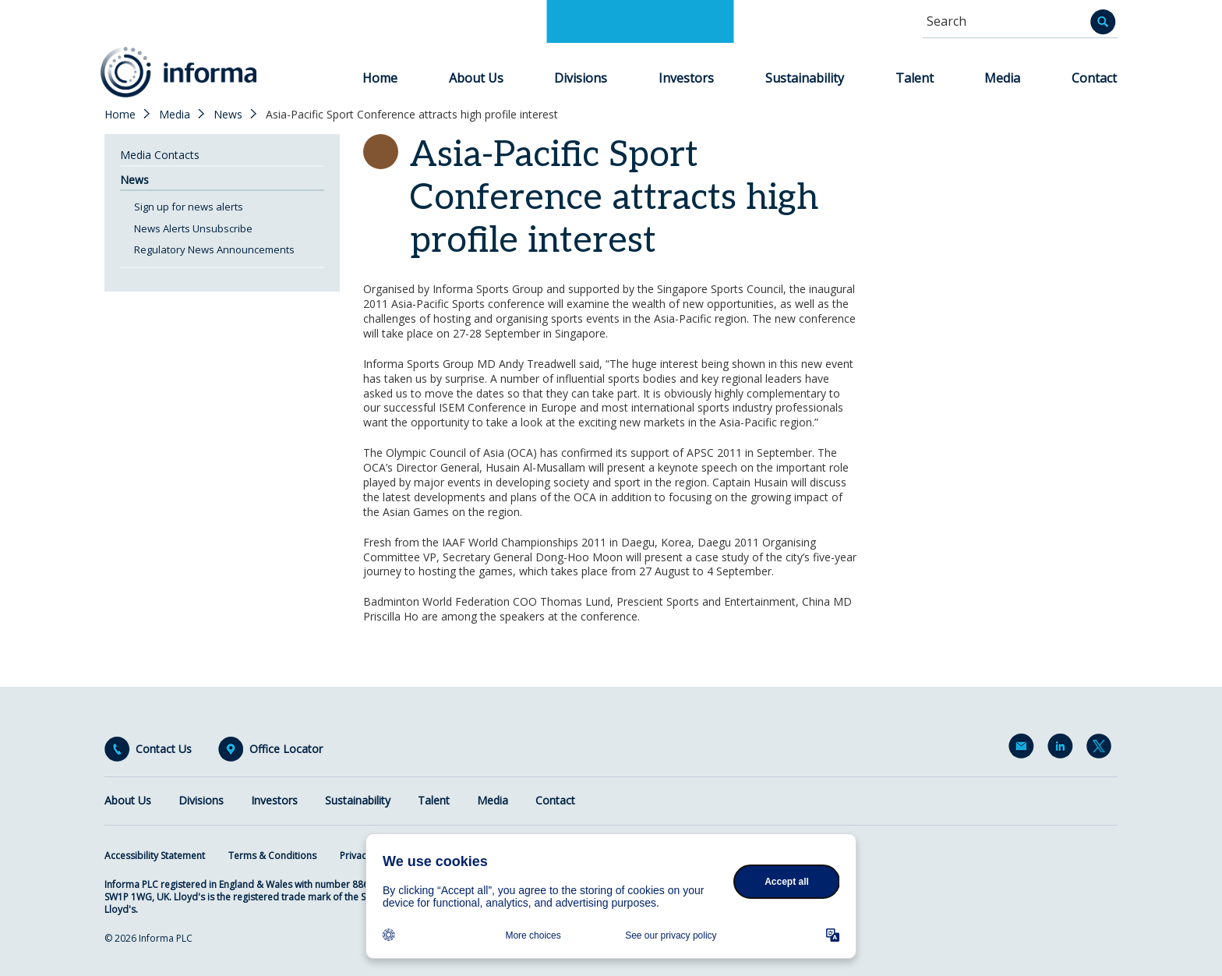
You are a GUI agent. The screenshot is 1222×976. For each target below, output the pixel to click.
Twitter (1102, 749)
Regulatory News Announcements (214, 249)
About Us (476, 78)
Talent (914, 78)
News (228, 115)
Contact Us (164, 749)
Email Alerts (1024, 749)
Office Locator (286, 749)
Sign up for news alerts (188, 207)
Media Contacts (160, 154)
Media (1002, 78)
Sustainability (804, 78)
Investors (686, 78)
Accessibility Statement (154, 855)
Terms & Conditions (272, 855)
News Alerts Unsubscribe (193, 228)
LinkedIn (1063, 749)
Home (379, 78)
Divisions (580, 78)
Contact (1094, 78)
